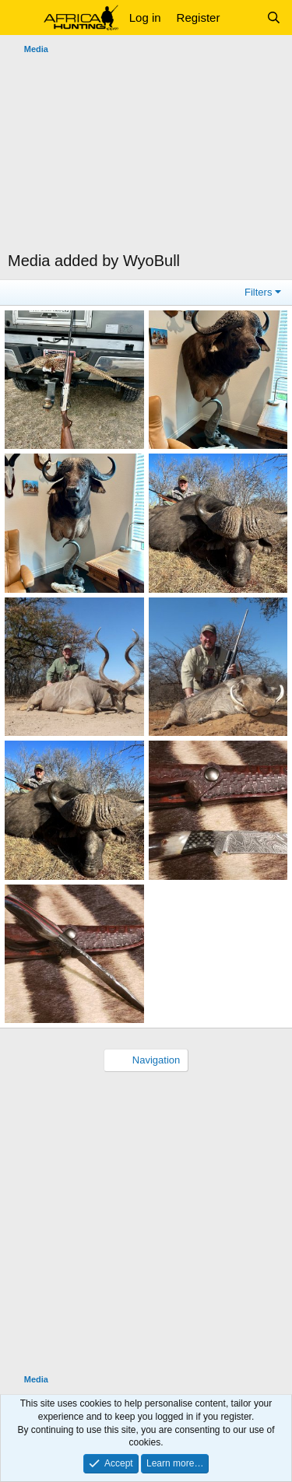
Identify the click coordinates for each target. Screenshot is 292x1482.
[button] (21, 17)
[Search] (274, 17)
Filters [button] (258, 292)
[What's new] (242, 17)
